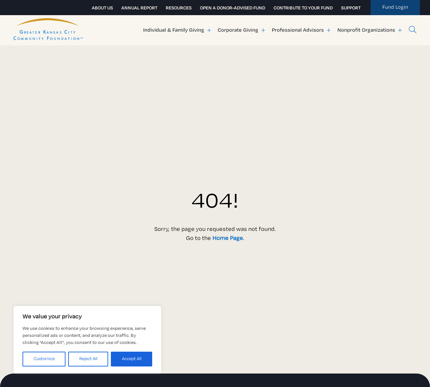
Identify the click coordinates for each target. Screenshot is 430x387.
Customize (44, 358)
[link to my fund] (395, 7)
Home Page (227, 238)
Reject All (88, 358)
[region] (87, 340)
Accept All (131, 358)
